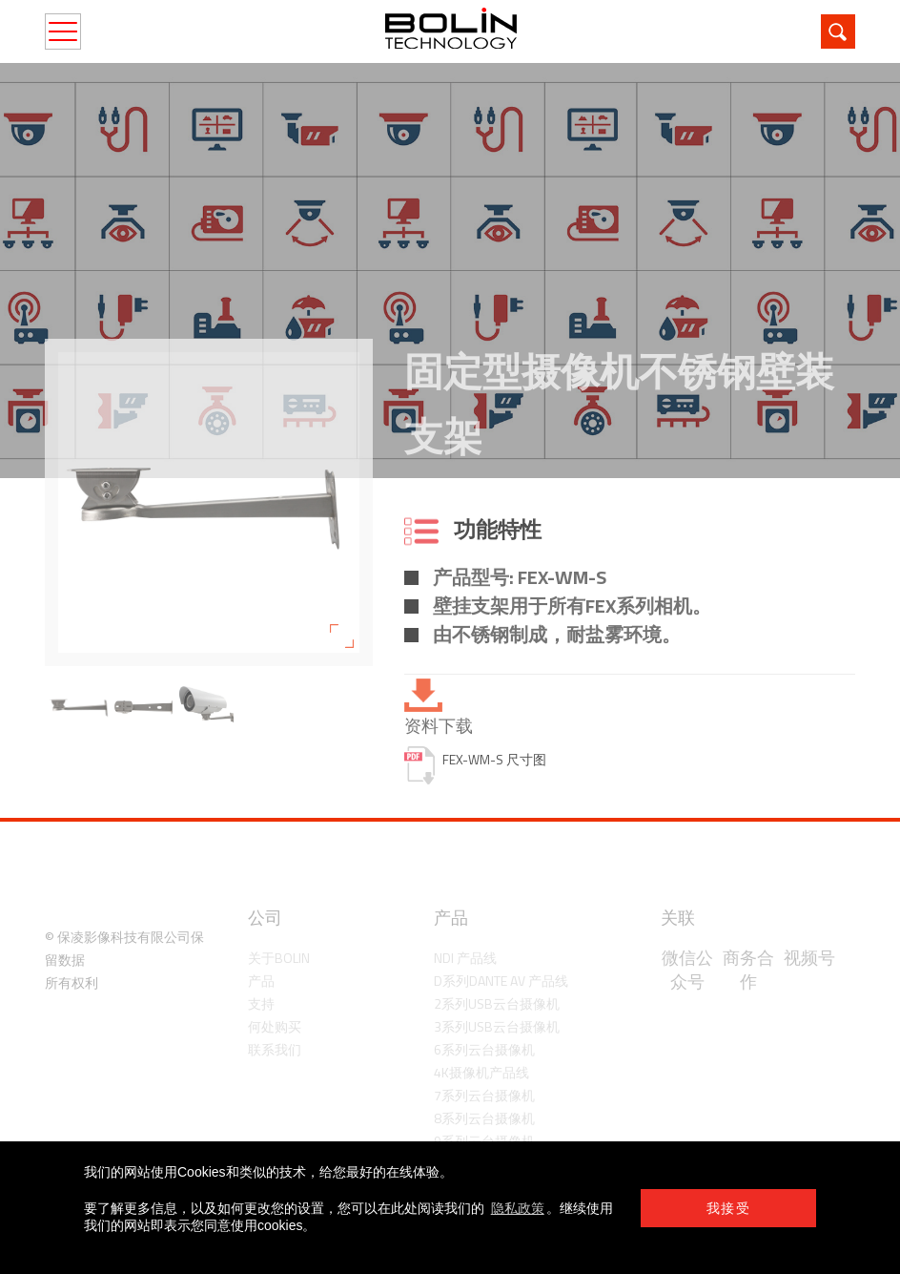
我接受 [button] (728, 1208)
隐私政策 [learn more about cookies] (517, 1208)
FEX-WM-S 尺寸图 (494, 759)
